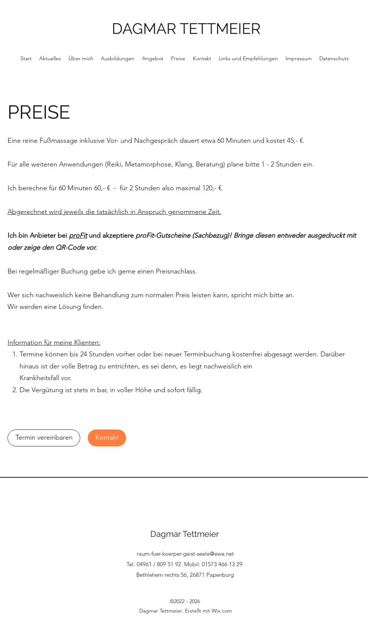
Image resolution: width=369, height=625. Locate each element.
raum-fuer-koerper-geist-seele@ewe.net (185, 553)
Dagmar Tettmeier (184, 534)
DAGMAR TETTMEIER (186, 28)
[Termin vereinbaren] (44, 437)
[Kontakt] (107, 437)
